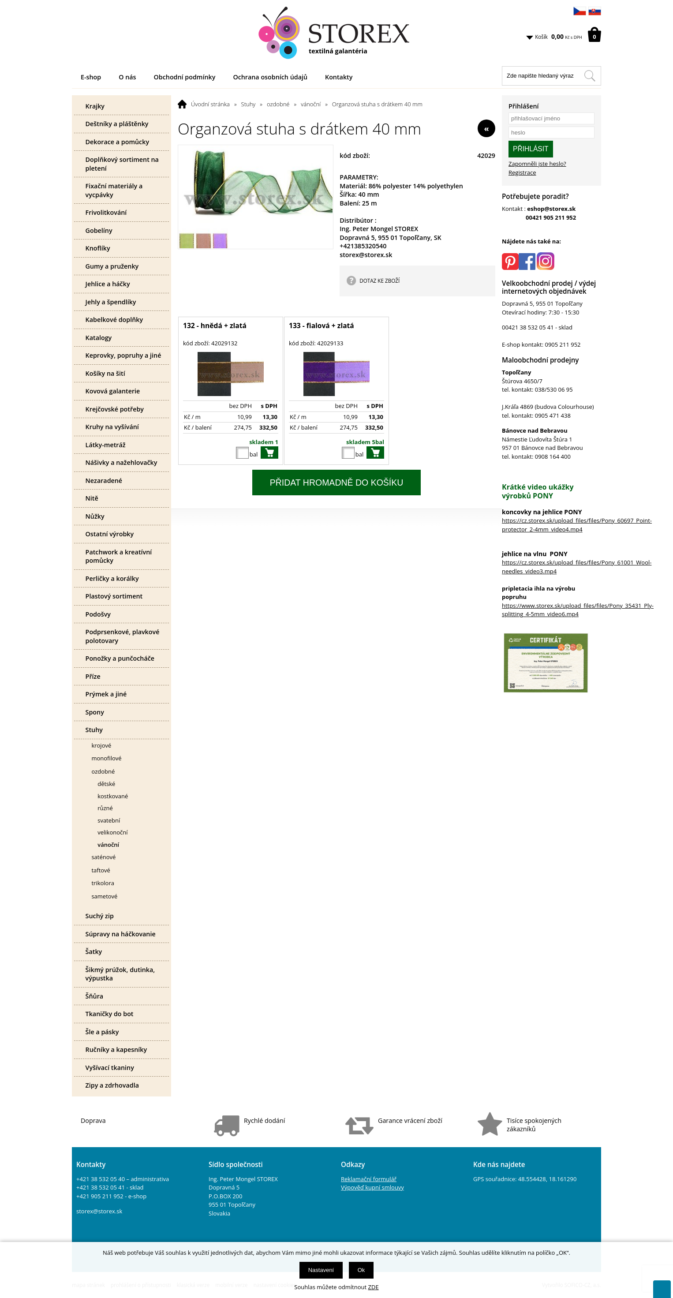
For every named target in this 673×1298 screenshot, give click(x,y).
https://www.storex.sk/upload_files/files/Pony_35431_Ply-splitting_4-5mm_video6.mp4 (578, 610)
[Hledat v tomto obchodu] (590, 76)
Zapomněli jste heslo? (537, 164)
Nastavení (321, 1270)
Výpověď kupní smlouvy (372, 1187)
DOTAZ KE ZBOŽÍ (379, 280)
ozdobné (278, 104)
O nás (127, 77)
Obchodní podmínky (185, 77)
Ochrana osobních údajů (270, 77)
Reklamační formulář (368, 1179)
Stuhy (248, 104)
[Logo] (336, 33)
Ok (361, 1270)
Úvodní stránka (210, 104)
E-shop (91, 77)
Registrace (522, 172)
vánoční (311, 104)
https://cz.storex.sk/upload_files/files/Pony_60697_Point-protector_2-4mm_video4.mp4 (577, 524)
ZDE (373, 1287)
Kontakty (338, 77)
